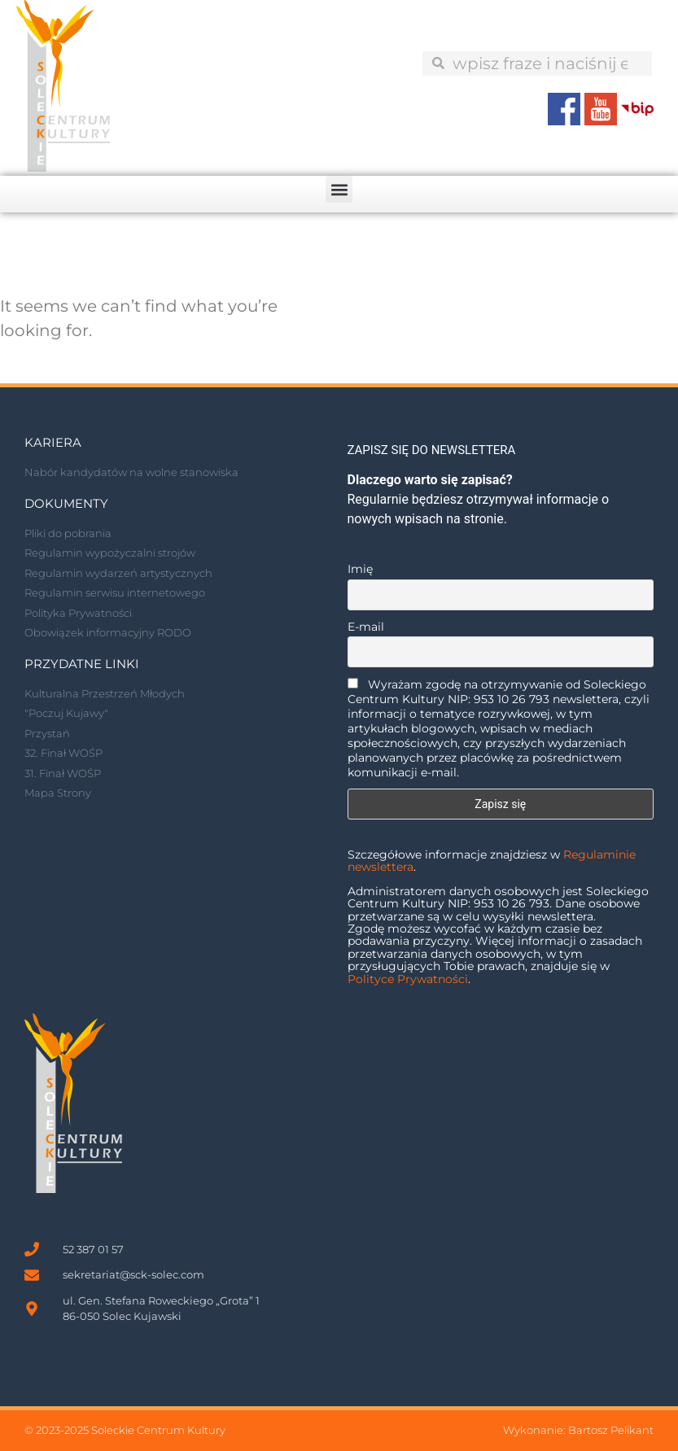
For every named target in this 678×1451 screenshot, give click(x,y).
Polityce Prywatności (408, 979)
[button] (339, 189)
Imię (360, 569)
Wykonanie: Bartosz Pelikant (578, 1429)
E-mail (366, 626)
